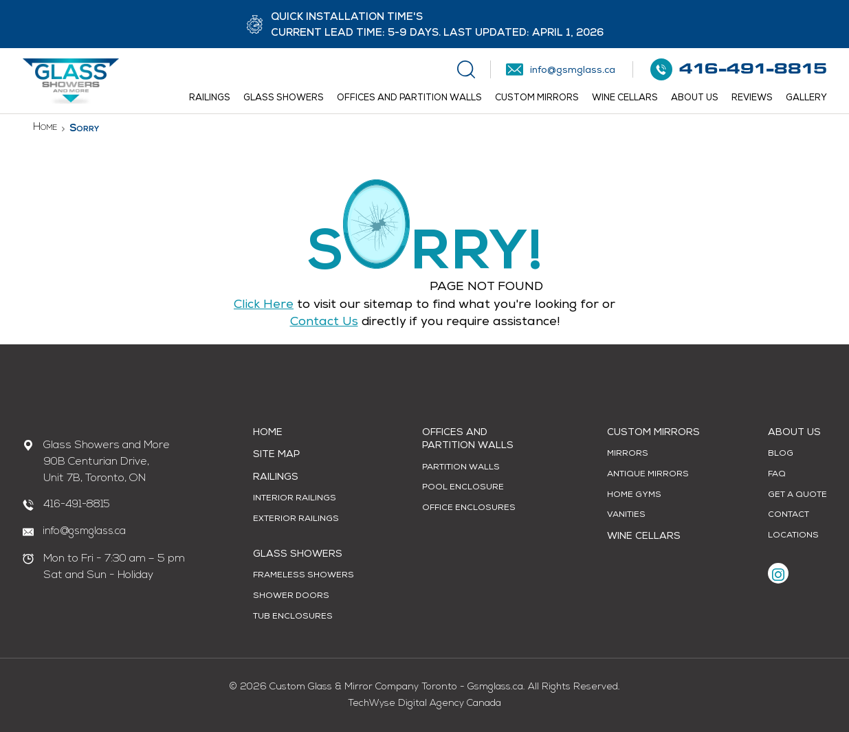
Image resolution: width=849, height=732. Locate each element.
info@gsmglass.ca (84, 531)
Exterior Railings (296, 519)
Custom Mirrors (537, 98)
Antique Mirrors (648, 475)
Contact (788, 515)
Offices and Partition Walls (409, 98)
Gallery (806, 98)
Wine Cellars (625, 98)
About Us (694, 98)
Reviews (752, 98)
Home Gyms (634, 495)
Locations (793, 536)
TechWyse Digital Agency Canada (424, 703)
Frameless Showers (303, 576)
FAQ (777, 475)
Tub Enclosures (293, 617)
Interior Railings (294, 499)
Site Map (276, 455)
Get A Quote (797, 495)
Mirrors (627, 454)
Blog (780, 454)
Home (45, 127)
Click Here (264, 305)
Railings (209, 98)
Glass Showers (283, 98)
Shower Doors (291, 596)
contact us (324, 322)
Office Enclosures (469, 508)
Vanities (626, 515)
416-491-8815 (76, 505)
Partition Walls (461, 468)
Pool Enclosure (463, 488)
